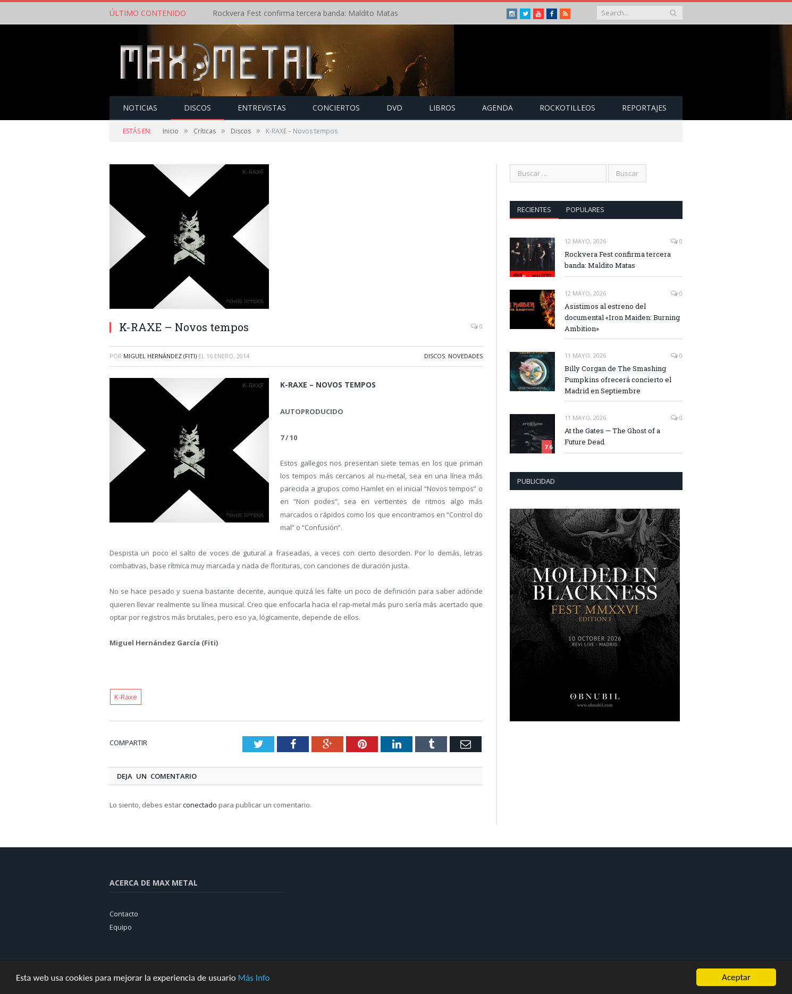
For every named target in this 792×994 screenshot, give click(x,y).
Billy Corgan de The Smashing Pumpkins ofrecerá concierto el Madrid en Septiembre (617, 379)
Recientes (534, 209)
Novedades (465, 356)
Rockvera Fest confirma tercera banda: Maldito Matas (305, 13)
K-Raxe (125, 697)
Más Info (253, 978)
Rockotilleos (567, 108)
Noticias (140, 108)
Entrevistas (262, 108)
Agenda (497, 108)
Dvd (394, 108)
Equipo (120, 927)
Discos (197, 108)
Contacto (123, 914)
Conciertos (336, 108)
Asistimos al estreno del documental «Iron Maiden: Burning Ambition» (622, 317)
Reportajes (644, 108)
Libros (442, 108)
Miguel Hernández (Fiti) (160, 356)
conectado (200, 805)
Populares (585, 209)
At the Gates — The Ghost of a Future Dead (612, 436)
